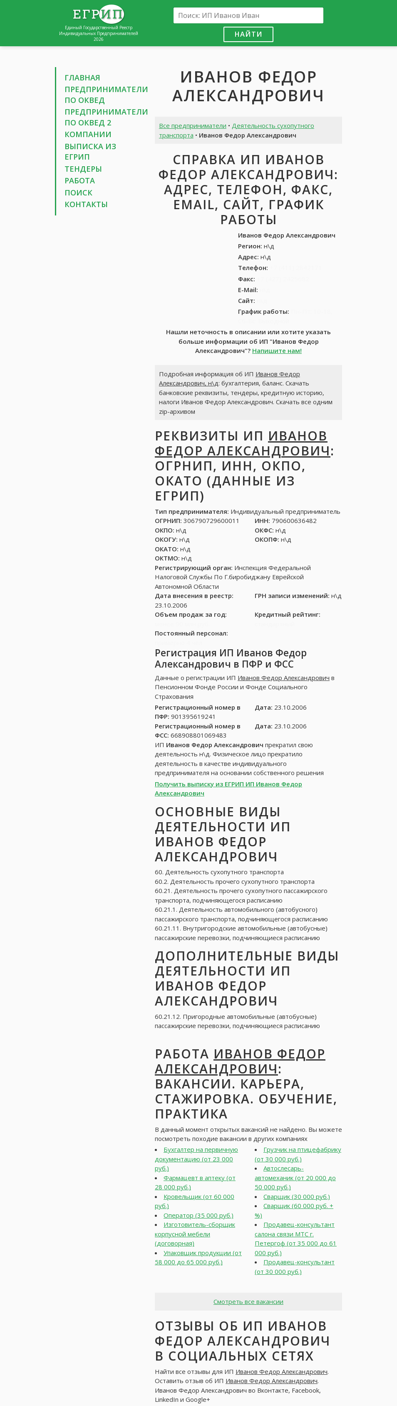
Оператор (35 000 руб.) (198, 1215)
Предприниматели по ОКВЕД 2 (106, 117)
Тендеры (83, 169)
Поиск (78, 193)
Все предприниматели (192, 125)
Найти (248, 34)
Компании (88, 134)
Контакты (86, 204)
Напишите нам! (277, 350)
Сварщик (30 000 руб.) (296, 1196)
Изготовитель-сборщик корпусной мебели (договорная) (195, 1233)
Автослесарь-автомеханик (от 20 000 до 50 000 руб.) (295, 1177)
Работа (80, 180)
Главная (82, 78)
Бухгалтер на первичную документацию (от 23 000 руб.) (196, 1158)
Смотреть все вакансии (248, 1301)
